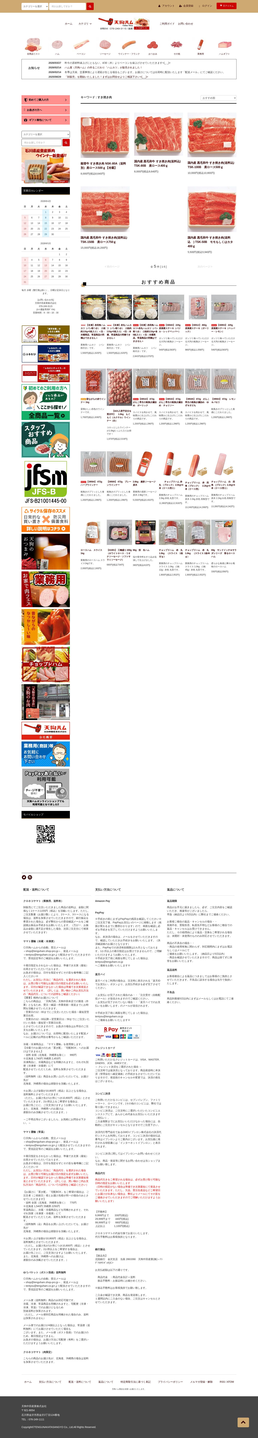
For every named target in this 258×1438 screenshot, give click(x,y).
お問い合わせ (185, 23)
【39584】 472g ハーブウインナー (92, 483)
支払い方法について (50, 1381)
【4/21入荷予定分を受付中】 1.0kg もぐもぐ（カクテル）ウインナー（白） (119, 416)
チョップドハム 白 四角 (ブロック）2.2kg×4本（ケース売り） (223, 484)
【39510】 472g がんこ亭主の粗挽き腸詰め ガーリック (145, 402)
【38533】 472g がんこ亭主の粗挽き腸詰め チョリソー (171, 402)
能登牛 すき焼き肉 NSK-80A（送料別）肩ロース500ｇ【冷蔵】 (103, 165)
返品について (105, 1381)
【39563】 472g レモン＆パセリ (223, 400)
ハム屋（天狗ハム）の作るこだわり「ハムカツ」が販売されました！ (103, 67)
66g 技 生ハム (141, 550)
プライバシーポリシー (170, 1381)
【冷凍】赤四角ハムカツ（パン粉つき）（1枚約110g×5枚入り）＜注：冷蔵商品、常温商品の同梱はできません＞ (93, 331)
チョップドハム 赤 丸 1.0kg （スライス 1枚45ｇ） (197, 553)
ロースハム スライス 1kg (92, 552)
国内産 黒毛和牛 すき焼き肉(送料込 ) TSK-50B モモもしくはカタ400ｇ (210, 242)
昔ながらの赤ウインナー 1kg (93, 400)
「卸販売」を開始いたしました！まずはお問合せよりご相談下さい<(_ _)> (106, 76)
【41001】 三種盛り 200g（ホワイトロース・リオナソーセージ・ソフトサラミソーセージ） (119, 555)
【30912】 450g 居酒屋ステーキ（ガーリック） (197, 328)
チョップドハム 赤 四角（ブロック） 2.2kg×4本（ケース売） (197, 485)
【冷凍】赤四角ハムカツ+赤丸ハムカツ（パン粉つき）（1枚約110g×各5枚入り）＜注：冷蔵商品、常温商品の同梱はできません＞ (145, 333)
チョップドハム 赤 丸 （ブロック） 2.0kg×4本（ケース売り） (171, 484)
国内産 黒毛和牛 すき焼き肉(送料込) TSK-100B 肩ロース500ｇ (211, 165)
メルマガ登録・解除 (201, 1381)
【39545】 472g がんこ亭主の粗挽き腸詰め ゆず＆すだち (197, 402)
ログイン (207, 5)
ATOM (230, 1381)
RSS (222, 1381)
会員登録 (188, 5)
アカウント (168, 5)
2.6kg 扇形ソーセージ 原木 (145, 483)
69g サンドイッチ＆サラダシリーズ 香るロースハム (223, 553)
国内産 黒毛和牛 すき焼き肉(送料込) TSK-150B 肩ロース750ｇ (104, 239)
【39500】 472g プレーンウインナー (119, 483)
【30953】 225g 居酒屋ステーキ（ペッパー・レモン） (223, 328)
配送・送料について (80, 1381)
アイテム (226, 5)
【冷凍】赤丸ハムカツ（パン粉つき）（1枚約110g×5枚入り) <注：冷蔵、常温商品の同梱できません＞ (119, 331)
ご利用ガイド (167, 23)
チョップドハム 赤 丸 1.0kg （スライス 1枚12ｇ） (171, 553)
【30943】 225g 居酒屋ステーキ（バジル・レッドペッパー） (171, 328)
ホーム (68, 23)
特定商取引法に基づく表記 (136, 1381)
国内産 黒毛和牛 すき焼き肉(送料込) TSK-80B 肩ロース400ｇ (157, 163)
